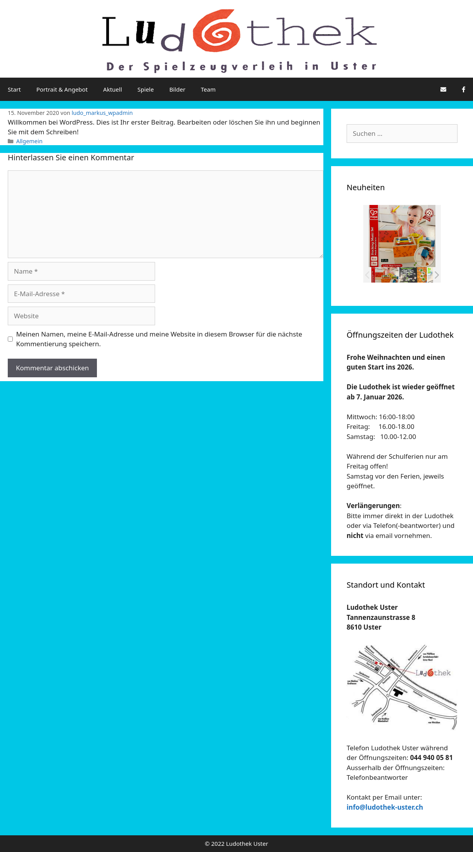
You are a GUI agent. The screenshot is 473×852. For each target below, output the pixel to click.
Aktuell (112, 89)
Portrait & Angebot (62, 89)
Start (14, 89)
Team (208, 89)
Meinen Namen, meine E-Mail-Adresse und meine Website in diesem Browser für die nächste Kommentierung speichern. (159, 339)
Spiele (146, 89)
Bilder (177, 89)
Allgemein (29, 141)
